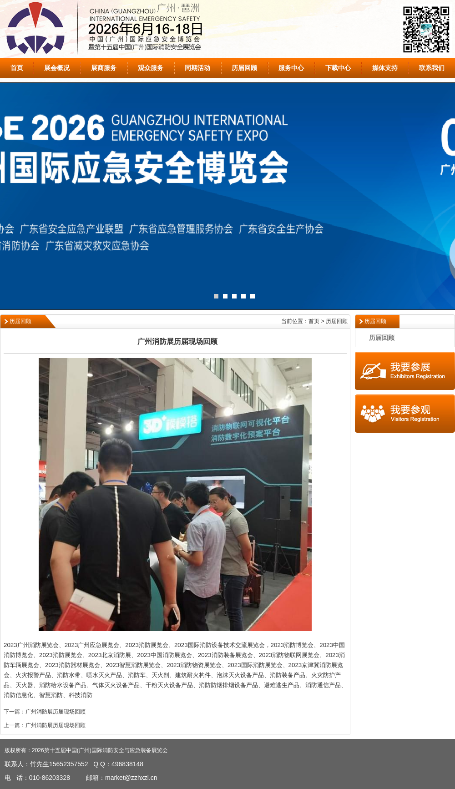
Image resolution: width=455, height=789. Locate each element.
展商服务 (103, 67)
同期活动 (197, 67)
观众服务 (150, 67)
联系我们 (432, 67)
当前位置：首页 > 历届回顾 (314, 321)
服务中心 (291, 67)
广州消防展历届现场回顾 (55, 711)
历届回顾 (244, 67)
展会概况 (57, 67)
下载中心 (338, 67)
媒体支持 (385, 67)
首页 (16, 67)
